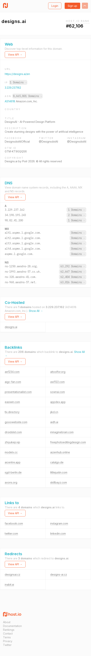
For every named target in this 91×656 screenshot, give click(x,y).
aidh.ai (54, 422)
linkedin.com (58, 533)
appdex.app (58, 402)
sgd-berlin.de (13, 472)
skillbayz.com (58, 482)
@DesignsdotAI (48, 141)
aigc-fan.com (13, 381)
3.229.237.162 (13, 87)
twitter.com (11, 533)
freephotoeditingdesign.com (68, 442)
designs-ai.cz (58, 574)
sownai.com (57, 391)
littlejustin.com (58, 472)
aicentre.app (12, 462)
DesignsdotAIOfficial (17, 141)
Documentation (12, 626)
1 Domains (18, 82)
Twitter (7, 645)
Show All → (36, 310)
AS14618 (10, 101)
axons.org (11, 482)
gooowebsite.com (16, 422)
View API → (15, 54)
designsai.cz (12, 574)
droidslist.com (13, 432)
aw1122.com (57, 381)
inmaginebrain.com (62, 432)
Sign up (72, 5)
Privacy (7, 641)
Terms (7, 637)
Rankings (8, 629)
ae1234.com (12, 371)
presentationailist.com (18, 391)
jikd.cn (54, 412)
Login (54, 5)
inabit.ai (9, 584)
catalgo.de (57, 462)
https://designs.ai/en (17, 74)
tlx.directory (12, 412)
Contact (8, 633)
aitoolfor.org (57, 371)
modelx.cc (11, 452)
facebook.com (14, 523)
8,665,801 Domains (27, 96)
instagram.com (59, 523)
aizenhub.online (60, 452)
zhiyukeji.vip (12, 442)
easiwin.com (12, 402)
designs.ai (11, 327)
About (6, 622)
